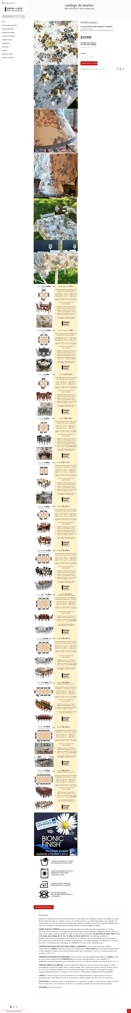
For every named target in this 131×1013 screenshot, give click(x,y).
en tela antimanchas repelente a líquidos (97, 26)
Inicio (3, 22)
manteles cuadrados (8, 32)
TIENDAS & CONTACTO (8, 57)
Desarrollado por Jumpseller (13, 1011)
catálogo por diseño (8, 36)
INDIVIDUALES (5, 43)
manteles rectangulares (9, 25)
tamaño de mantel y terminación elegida (88, 43)
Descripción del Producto (44, 907)
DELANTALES (5, 47)
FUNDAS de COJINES (7, 54)
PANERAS (4, 50)
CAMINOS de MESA (7, 40)
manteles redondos (8, 29)
